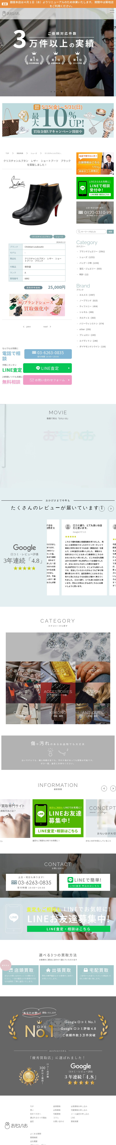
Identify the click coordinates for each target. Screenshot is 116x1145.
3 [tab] (58, 92)
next (45, 326)
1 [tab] (51, 92)
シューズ (59, 236)
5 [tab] (65, 92)
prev (28, 326)
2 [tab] (54, 92)
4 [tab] (61, 92)
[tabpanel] (58, 48)
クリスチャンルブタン (41, 236)
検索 (110, 231)
